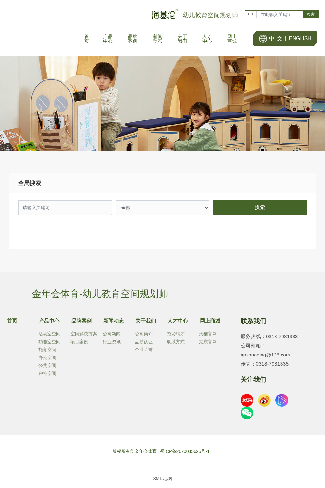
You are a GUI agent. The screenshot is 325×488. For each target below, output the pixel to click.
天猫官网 (208, 335)
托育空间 (47, 351)
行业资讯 (112, 343)
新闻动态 (113, 322)
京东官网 (208, 343)
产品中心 (48, 322)
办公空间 (47, 359)
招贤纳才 (176, 335)
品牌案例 (80, 322)
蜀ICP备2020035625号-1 (184, 454)
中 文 (275, 40)
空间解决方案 (83, 335)
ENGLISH (300, 40)
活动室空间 (49, 335)
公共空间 (47, 366)
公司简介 (144, 335)
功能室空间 (49, 343)
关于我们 (145, 322)
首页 (11, 322)
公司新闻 (112, 335)
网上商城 (209, 322)
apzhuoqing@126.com (266, 357)
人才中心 (177, 322)
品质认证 (144, 343)
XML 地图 (162, 481)
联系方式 (176, 343)
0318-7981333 (282, 339)
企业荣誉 (144, 351)
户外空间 (47, 374)
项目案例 (79, 343)
